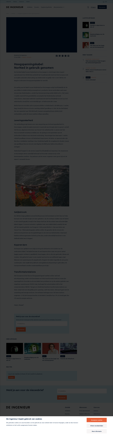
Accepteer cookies (96, 420)
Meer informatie (97, 431)
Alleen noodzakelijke (96, 425)
